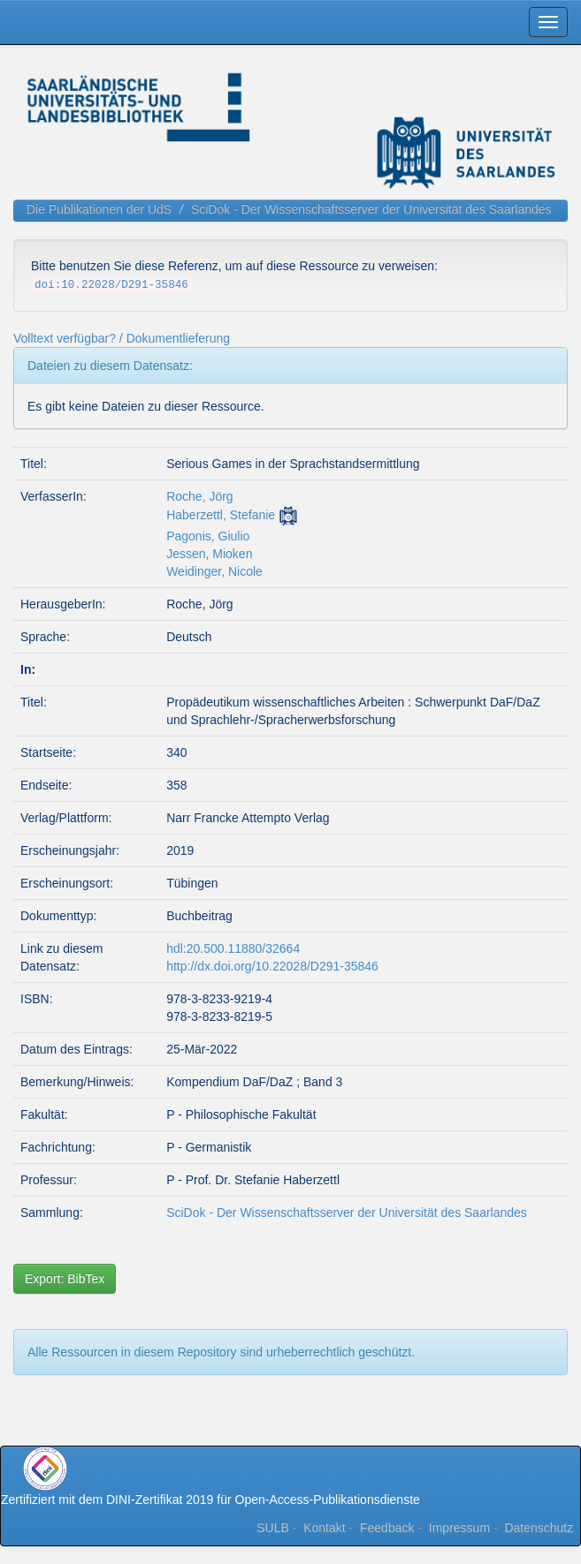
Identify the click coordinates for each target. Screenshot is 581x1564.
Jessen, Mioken (209, 554)
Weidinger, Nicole (214, 571)
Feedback (387, 1528)
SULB (272, 1528)
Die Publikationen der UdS (99, 209)
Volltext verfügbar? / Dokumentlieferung (121, 338)
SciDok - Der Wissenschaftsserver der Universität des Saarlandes (371, 209)
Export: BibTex (64, 1279)
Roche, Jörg (199, 496)
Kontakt (324, 1528)
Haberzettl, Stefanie (220, 515)
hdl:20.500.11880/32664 (233, 948)
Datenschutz (538, 1528)
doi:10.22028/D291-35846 (111, 285)
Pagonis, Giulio (207, 536)
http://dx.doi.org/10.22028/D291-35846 (272, 966)
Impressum (459, 1528)
